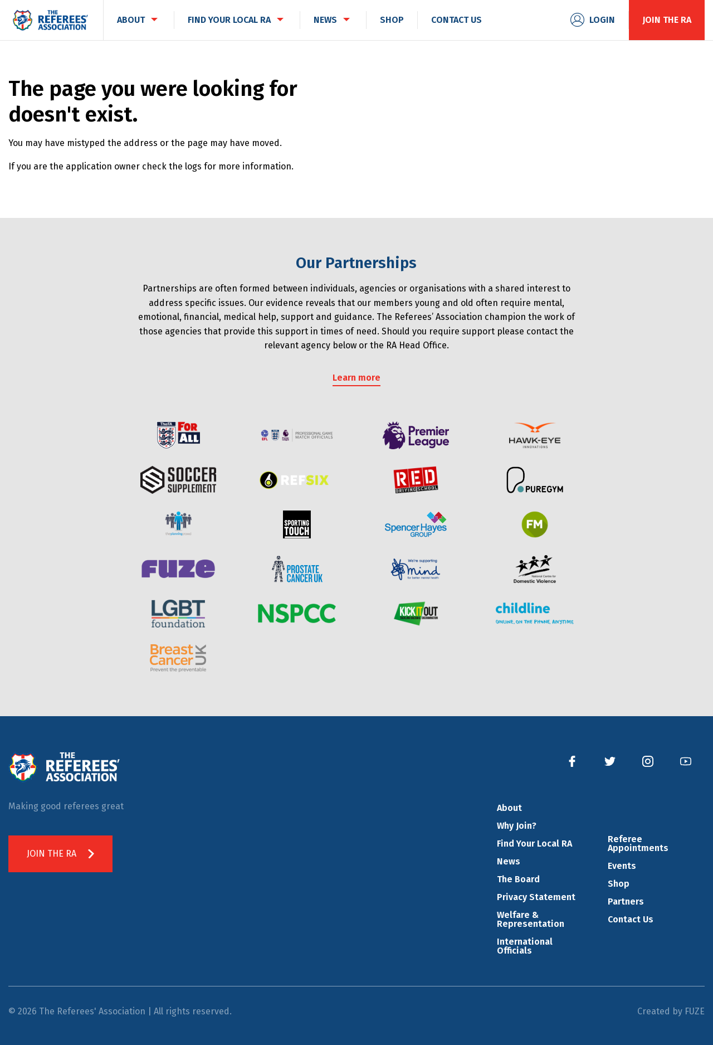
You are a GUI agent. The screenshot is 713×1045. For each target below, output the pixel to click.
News (508, 861)
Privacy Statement (536, 897)
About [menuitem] (131, 19)
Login (602, 19)
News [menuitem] (325, 19)
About (509, 808)
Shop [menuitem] (392, 19)
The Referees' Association (50, 20)
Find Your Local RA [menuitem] (229, 19)
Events (622, 866)
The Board (518, 879)
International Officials (525, 946)
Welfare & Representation (530, 919)
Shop (618, 883)
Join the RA (666, 19)
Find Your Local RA (534, 843)
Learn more (356, 377)
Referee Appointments (638, 843)
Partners (626, 901)
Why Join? (516, 825)
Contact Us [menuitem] (456, 19)
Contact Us (630, 919)
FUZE (695, 1011)
